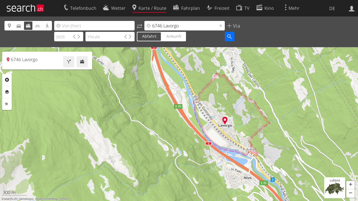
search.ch (10, 199)
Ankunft (173, 36)
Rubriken (7, 80)
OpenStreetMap (46, 199)
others (64, 199)
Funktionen (7, 104)
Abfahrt (149, 36)
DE (332, 8)
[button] (350, 185)
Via (235, 25)
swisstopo (26, 199)
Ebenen (7, 92)
